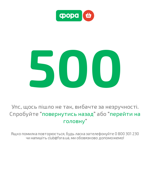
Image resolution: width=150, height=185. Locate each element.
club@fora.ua (58, 137)
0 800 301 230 (127, 133)
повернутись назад (67, 113)
